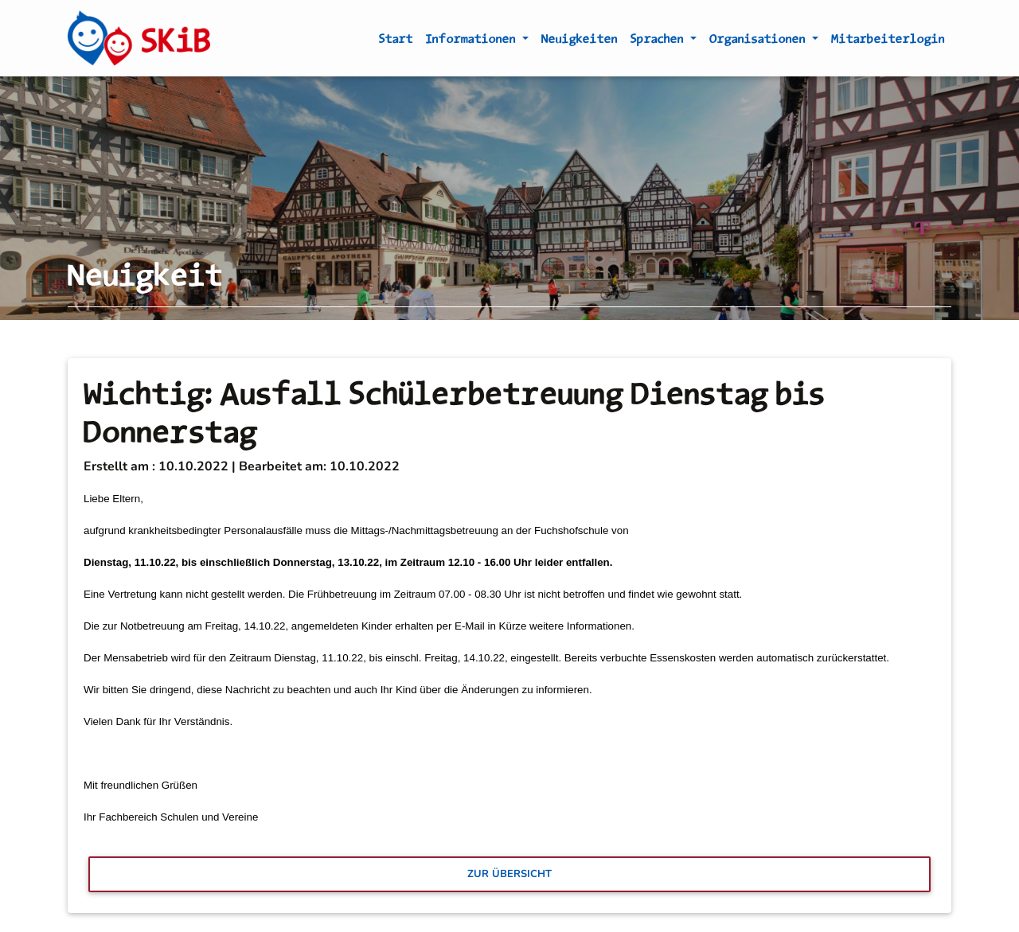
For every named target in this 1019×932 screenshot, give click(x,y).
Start (396, 41)
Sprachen (659, 41)
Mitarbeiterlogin (888, 41)
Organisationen (759, 41)
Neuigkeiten (579, 41)
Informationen (472, 41)
